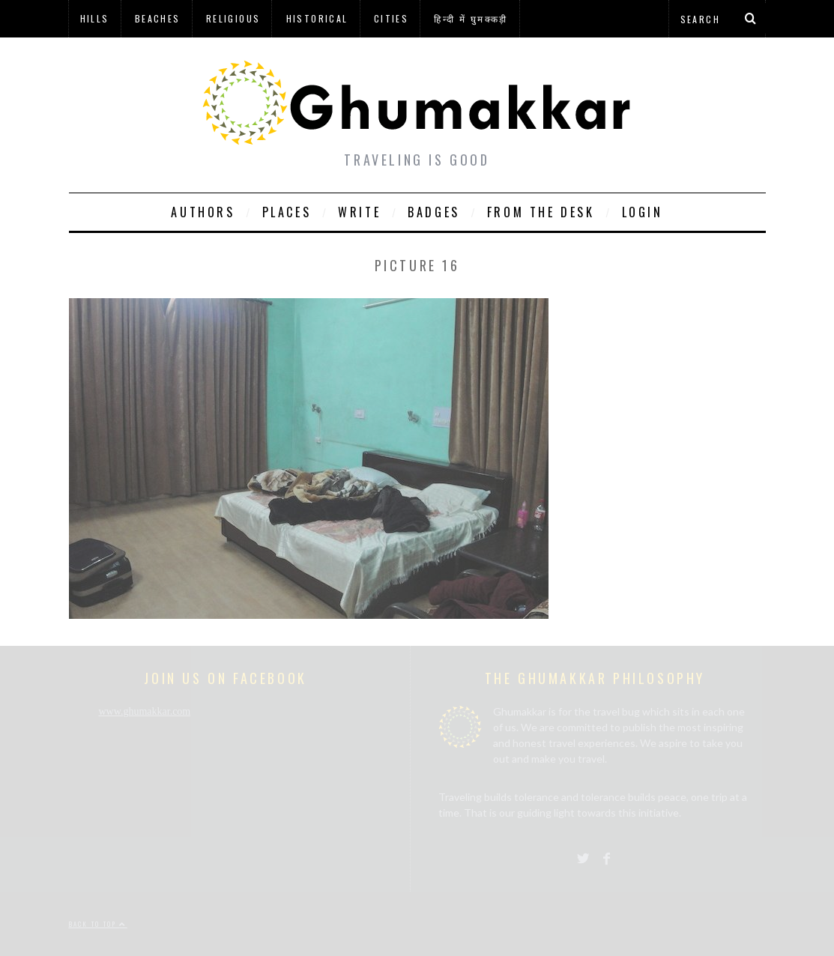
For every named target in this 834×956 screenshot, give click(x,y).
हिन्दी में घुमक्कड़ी (470, 18)
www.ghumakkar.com (145, 711)
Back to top (98, 923)
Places (287, 212)
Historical (317, 18)
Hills (94, 18)
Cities (391, 18)
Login (642, 212)
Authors (203, 212)
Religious (233, 18)
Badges (434, 212)
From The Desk (541, 212)
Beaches (158, 18)
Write (359, 212)
